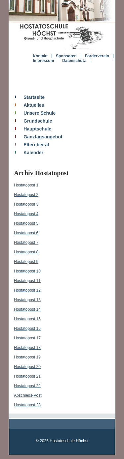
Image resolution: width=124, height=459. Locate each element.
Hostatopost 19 (27, 357)
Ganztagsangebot (42, 136)
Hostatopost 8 (26, 252)
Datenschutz (74, 60)
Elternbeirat (36, 144)
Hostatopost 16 (27, 328)
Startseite (34, 97)
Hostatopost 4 (26, 214)
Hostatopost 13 (27, 300)
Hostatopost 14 (27, 309)
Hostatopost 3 (26, 204)
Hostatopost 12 (27, 290)
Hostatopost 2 (26, 194)
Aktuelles (33, 105)
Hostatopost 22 (27, 386)
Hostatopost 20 (27, 366)
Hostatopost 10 (27, 271)
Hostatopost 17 (27, 338)
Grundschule (37, 121)
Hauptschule (37, 128)
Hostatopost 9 (26, 261)
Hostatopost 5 (26, 223)
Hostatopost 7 (26, 242)
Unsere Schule (39, 113)
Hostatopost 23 (27, 405)
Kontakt (40, 56)
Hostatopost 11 (27, 280)
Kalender (33, 152)
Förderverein (97, 56)
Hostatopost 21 (27, 376)
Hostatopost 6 (26, 233)
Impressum (43, 60)
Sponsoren (66, 56)
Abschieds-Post (27, 395)
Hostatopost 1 (26, 185)
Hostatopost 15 (27, 319)
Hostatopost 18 (27, 347)
